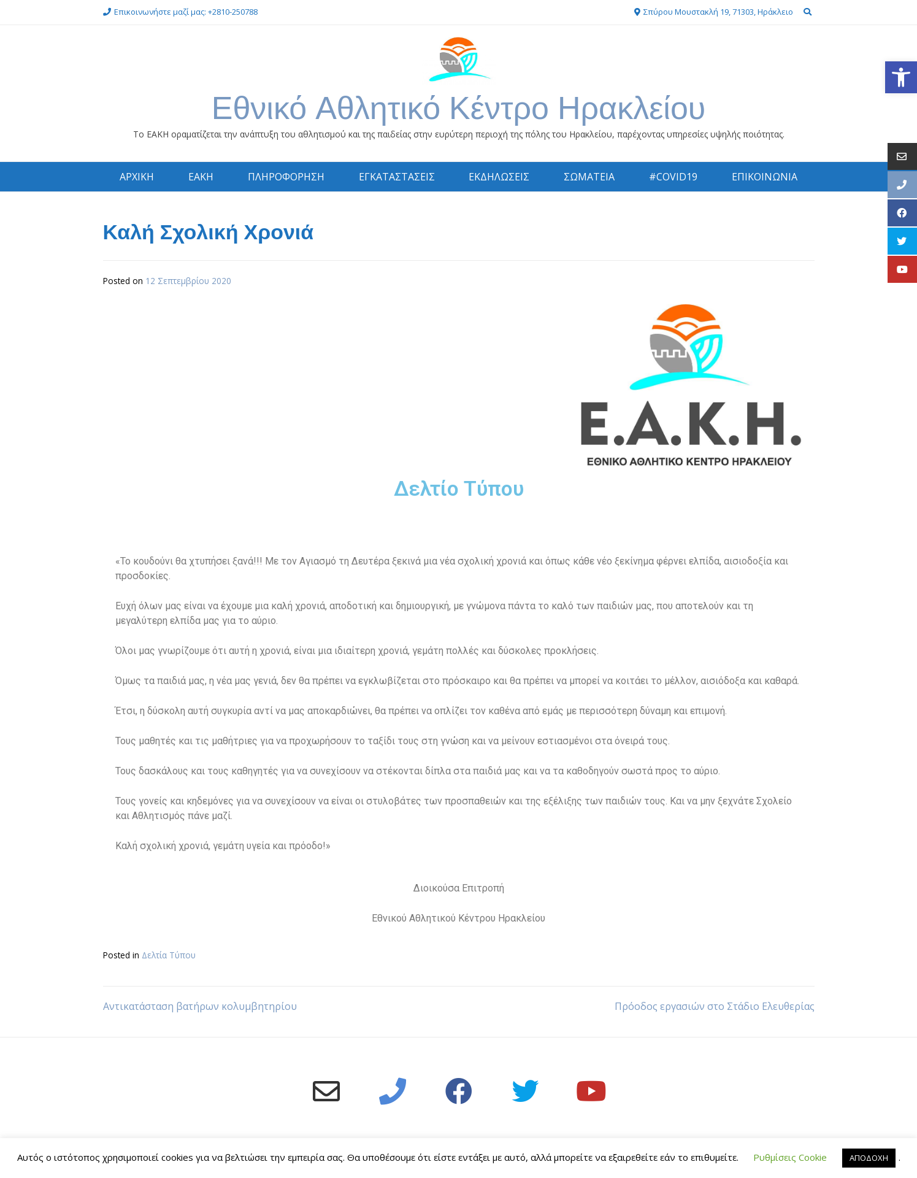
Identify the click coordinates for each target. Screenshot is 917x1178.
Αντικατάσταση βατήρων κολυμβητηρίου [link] (200, 1006)
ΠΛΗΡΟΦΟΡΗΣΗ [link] (286, 176)
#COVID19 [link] (673, 176)
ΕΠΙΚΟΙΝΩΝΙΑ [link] (764, 176)
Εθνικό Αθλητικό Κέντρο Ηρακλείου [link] (459, 107)
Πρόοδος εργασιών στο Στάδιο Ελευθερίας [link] (715, 1006)
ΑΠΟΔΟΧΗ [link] (869, 1157)
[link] (901, 77)
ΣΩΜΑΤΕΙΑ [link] (589, 176)
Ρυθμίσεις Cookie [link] (790, 1157)
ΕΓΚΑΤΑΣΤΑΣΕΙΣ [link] (397, 176)
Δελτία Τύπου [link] (169, 955)
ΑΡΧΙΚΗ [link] (137, 176)
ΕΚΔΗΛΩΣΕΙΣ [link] (499, 176)
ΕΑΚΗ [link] (200, 176)
